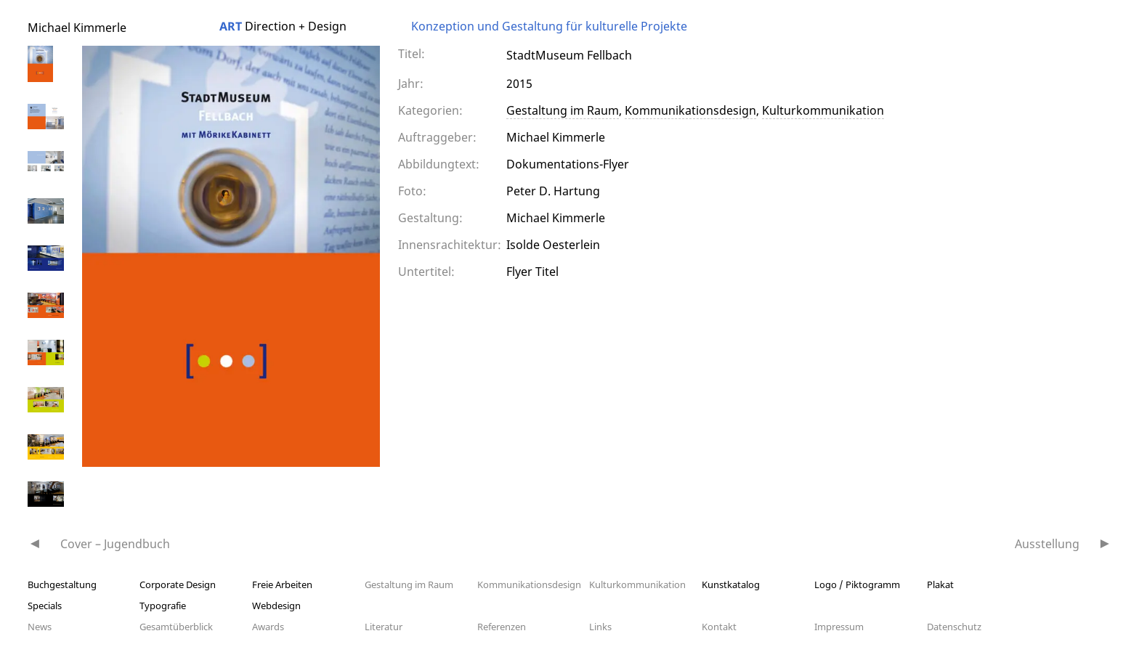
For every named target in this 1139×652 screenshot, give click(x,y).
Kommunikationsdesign (690, 110)
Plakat (940, 584)
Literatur (383, 626)
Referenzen (501, 626)
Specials (45, 605)
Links (600, 626)
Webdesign (276, 605)
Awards (268, 626)
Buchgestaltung (62, 584)
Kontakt (719, 626)
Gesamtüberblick (176, 626)
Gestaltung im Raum (562, 110)
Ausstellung (1047, 544)
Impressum (839, 626)
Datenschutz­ (954, 626)
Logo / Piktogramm (857, 584)
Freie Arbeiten (282, 584)
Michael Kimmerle (77, 28)
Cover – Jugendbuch (115, 544)
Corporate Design (177, 584)
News (40, 626)
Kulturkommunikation (823, 110)
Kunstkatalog (731, 584)
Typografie (162, 605)
